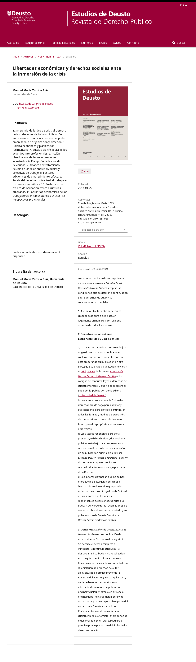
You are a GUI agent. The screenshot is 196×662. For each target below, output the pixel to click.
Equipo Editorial (35, 42)
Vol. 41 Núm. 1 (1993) (49, 56)
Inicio (16, 56)
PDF (85, 171)
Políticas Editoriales (63, 42)
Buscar (180, 42)
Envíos (103, 42)
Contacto (133, 42)
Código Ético (88, 371)
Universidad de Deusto (92, 395)
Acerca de (13, 42)
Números (87, 42)
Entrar (183, 5)
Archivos (28, 56)
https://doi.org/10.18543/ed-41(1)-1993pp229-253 (33, 105)
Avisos (117, 42)
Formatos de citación (92, 229)
